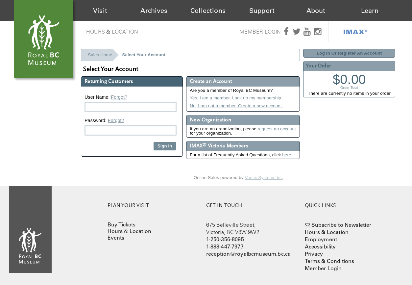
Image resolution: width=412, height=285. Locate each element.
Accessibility (320, 246)
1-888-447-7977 (225, 246)
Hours (95, 31)
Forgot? (119, 97)
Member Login (260, 31)
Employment (321, 239)
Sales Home (100, 54)
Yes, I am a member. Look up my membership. (236, 98)
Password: (131, 127)
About (316, 10)
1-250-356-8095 (225, 239)
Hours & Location (327, 232)
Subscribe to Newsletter (341, 224)
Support (262, 10)
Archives (153, 10)
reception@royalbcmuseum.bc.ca (248, 253)
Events (116, 237)
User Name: (131, 103)
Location (125, 31)
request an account (277, 128)
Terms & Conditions (329, 261)
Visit (100, 10)
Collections (208, 10)
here (286, 154)
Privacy (314, 253)
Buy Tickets (122, 224)
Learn (370, 10)
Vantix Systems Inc (264, 177)
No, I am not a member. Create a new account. (236, 106)
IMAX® (355, 31)
